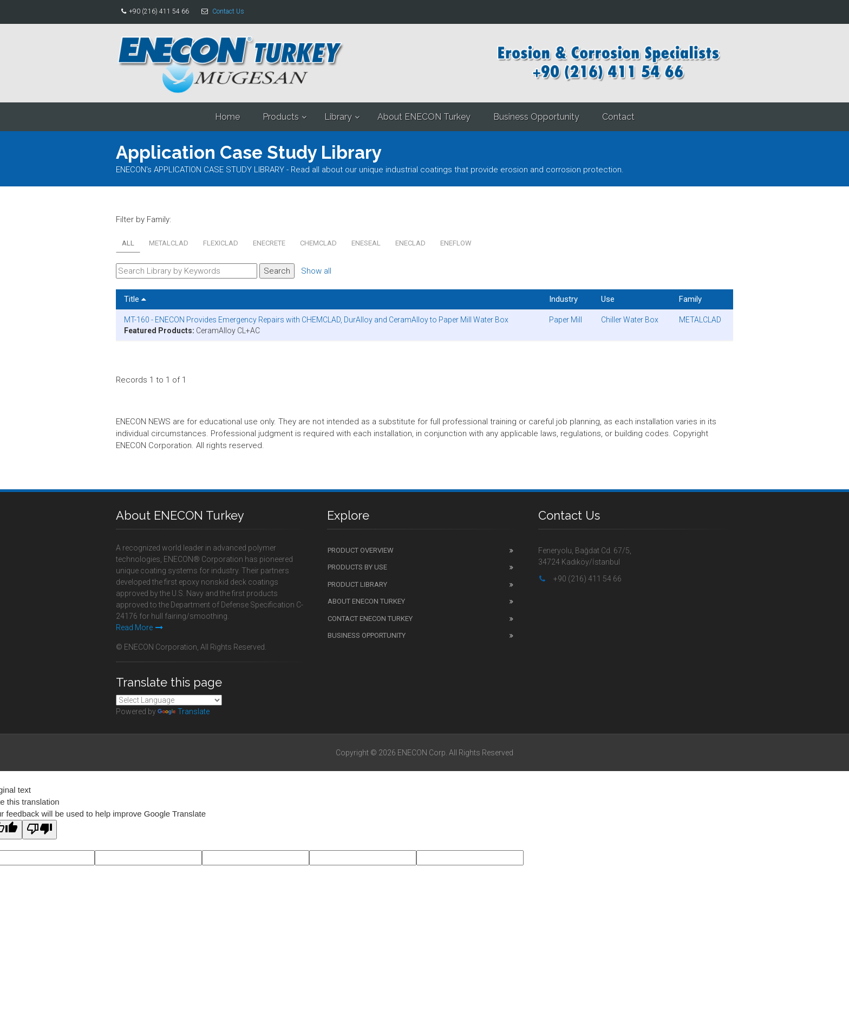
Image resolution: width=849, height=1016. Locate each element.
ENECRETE (269, 243)
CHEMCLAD (318, 243)
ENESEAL (366, 243)
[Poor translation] (39, 829)
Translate (184, 711)
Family (690, 299)
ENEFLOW (456, 243)
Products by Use (357, 567)
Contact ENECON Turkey (370, 618)
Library (338, 117)
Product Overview (361, 550)
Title (135, 299)
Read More (139, 627)
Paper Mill (565, 319)
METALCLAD (168, 243)
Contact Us (228, 11)
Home (227, 117)
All (128, 243)
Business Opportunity (536, 117)
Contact (618, 117)
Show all (316, 271)
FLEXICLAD (220, 243)
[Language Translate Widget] (169, 700)
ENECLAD (410, 243)
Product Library (357, 584)
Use (608, 299)
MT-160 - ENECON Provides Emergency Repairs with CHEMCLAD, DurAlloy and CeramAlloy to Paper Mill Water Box (316, 319)
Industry (563, 299)
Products (281, 117)
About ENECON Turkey (424, 117)
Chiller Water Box (629, 319)
